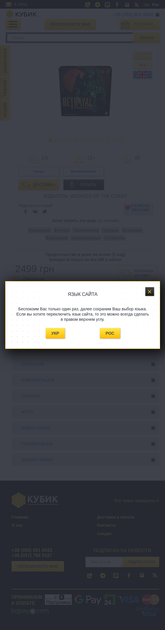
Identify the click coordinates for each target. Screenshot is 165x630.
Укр (55, 333)
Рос (110, 333)
